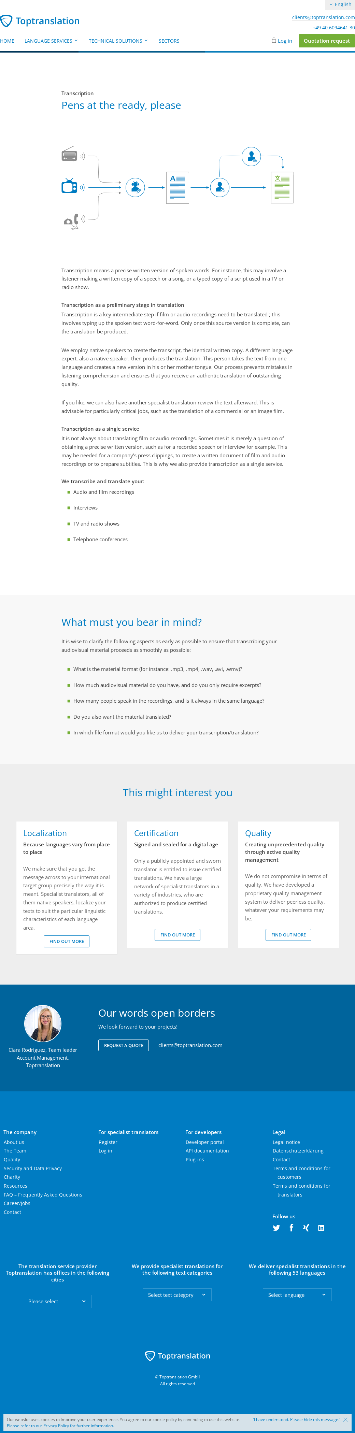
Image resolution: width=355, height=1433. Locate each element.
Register (108, 1142)
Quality (12, 1159)
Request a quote (123, 1045)
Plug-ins (195, 1159)
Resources (15, 1186)
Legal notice (286, 1142)
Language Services (52, 41)
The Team (15, 1150)
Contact (12, 1212)
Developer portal (205, 1142)
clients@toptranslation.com (323, 17)
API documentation (207, 1150)
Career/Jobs (17, 1203)
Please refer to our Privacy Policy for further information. (60, 1426)
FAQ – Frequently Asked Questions (43, 1194)
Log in (285, 40)
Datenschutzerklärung (298, 1150)
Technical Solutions (118, 41)
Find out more (66, 941)
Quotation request (327, 40)
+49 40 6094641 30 (334, 28)
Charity (12, 1177)
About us (14, 1142)
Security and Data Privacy (33, 1168)
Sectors (169, 41)
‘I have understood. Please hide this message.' (296, 1420)
